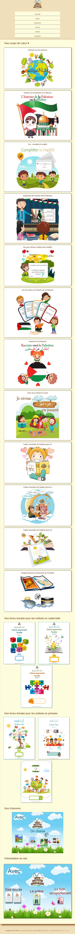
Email (37, 930)
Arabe (37, 32)
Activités (37, 36)
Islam (37, 18)
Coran (37, 27)
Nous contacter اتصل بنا (46, 930)
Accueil (37, 14)
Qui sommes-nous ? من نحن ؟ (61, 930)
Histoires (37, 23)
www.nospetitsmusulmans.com (26, 930)
